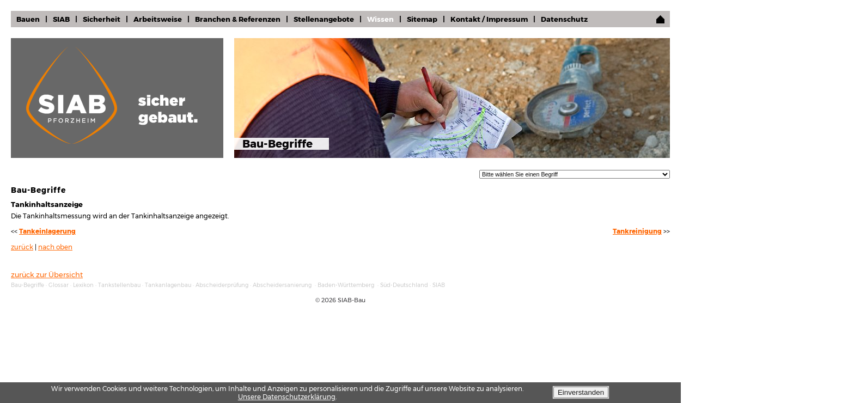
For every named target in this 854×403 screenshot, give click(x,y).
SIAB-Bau (351, 300)
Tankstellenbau (119, 285)
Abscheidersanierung (282, 285)
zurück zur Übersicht (47, 274)
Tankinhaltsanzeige (47, 204)
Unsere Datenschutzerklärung (286, 397)
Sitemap (422, 19)
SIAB (61, 19)
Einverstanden (581, 392)
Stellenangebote (324, 19)
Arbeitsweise (157, 19)
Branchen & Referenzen (237, 19)
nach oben (55, 247)
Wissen (380, 19)
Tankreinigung (637, 231)
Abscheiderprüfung (222, 285)
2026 (328, 300)
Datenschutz (564, 19)
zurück (22, 247)
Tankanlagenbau (168, 285)
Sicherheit (101, 19)
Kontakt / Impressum (489, 19)
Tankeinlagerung (47, 231)
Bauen (28, 19)
